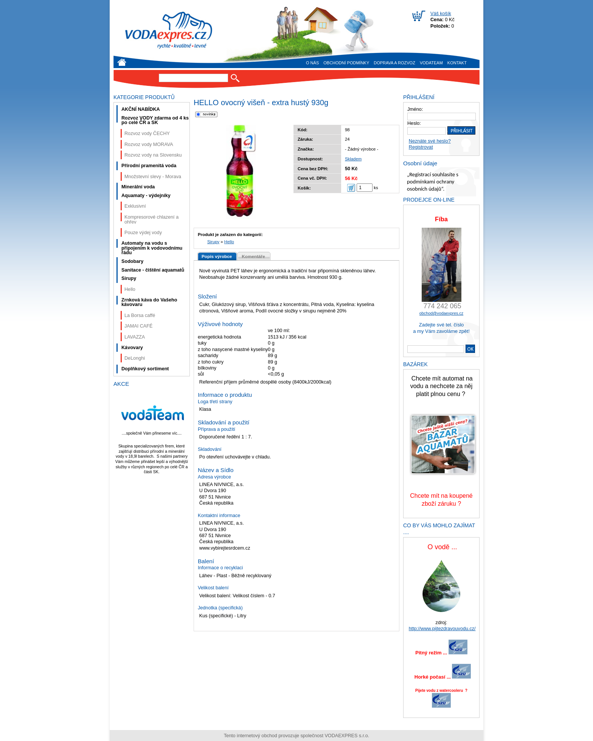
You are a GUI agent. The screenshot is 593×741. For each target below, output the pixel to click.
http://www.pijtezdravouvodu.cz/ (442, 628)
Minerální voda (138, 187)
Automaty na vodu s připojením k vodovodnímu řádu (151, 248)
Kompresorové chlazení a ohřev (151, 219)
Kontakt (457, 63)
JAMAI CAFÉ (138, 326)
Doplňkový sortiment (145, 368)
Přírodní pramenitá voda (148, 165)
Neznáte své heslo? (430, 141)
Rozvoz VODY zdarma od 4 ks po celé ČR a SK (155, 120)
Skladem (353, 159)
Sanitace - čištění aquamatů (152, 270)
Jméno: (415, 109)
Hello (229, 241)
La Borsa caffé (139, 315)
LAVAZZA (134, 337)
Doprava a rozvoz (394, 63)
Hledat (235, 78)
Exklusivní (135, 206)
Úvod (121, 62)
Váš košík (440, 13)
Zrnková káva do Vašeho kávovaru (149, 302)
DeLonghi (134, 358)
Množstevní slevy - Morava (152, 176)
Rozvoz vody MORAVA (148, 144)
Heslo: (414, 123)
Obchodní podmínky (346, 63)
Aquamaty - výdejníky (146, 195)
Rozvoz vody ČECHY (147, 133)
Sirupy (213, 241)
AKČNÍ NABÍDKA (140, 109)
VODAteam (431, 63)
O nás (312, 63)
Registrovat (421, 147)
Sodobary (132, 261)
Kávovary (132, 347)
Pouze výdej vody (143, 232)
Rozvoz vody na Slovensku (153, 155)
